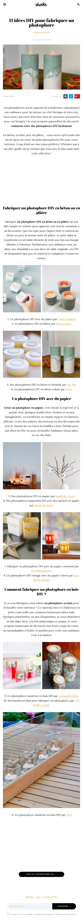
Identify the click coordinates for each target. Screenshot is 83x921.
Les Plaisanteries (41, 570)
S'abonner (62, 906)
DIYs (68, 815)
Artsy (69, 389)
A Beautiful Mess (68, 696)
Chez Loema (63, 323)
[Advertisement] (41, 180)
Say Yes (71, 384)
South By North (65, 496)
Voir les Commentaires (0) (40, 874)
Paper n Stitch (66, 319)
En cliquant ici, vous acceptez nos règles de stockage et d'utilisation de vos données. (41, 914)
